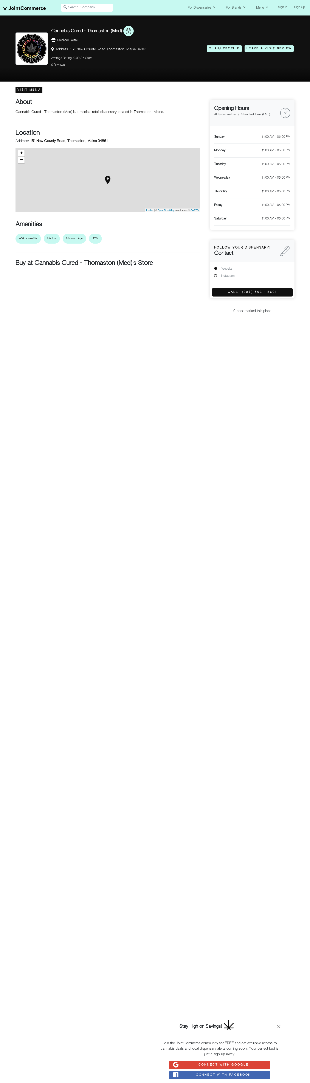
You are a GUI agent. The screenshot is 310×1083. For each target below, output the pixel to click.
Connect (210, 1065)
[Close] (278, 1026)
